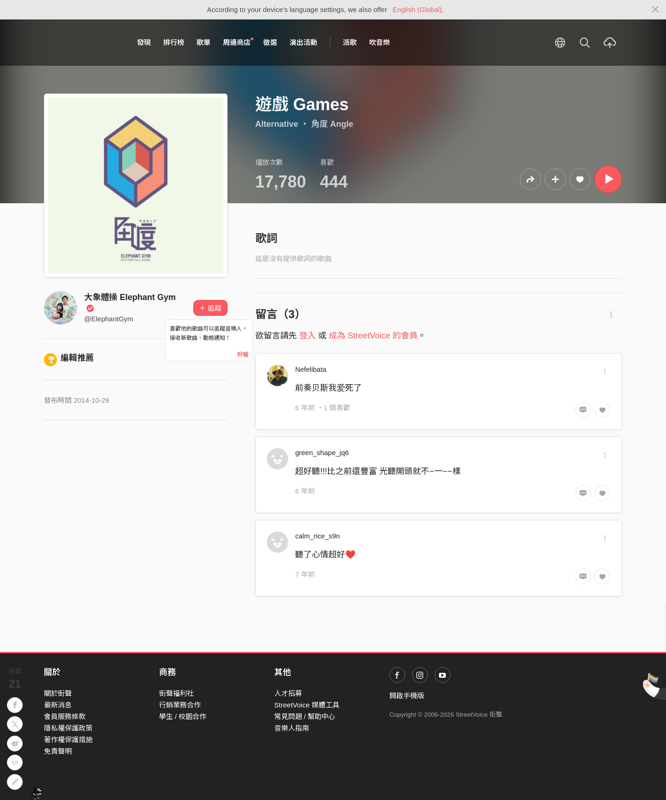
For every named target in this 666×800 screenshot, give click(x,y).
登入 (307, 335)
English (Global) (417, 9)
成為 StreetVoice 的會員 (373, 335)
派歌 (350, 42)
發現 (144, 42)
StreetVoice (82, 42)
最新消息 (58, 705)
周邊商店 (238, 42)
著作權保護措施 (68, 740)
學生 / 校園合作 (183, 716)
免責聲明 (58, 751)
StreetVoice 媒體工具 (306, 705)
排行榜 (173, 42)
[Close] (655, 9)
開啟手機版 (406, 696)
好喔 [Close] (242, 354)
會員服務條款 (65, 716)
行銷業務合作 (180, 705)
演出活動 (303, 42)
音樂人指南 (291, 728)
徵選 (270, 42)
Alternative (276, 124)
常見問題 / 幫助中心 (305, 716)
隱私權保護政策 (68, 728)
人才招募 (288, 693)
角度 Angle (332, 124)
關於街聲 (58, 693)
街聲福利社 (176, 693)
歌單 (203, 42)
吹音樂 (379, 42)
